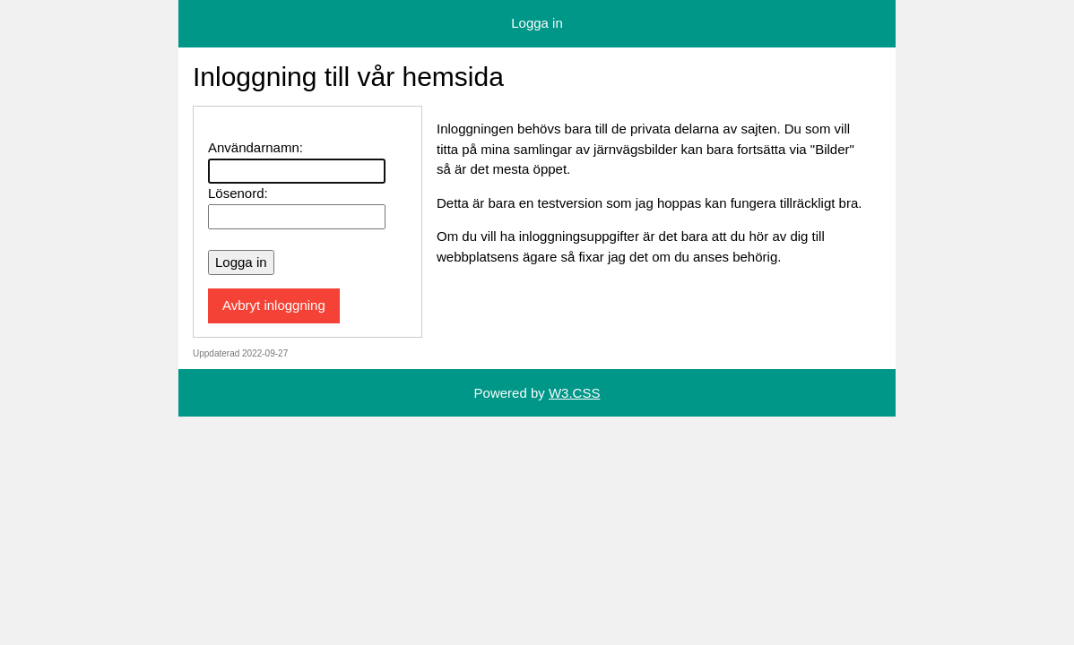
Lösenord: (238, 193)
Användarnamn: (255, 147)
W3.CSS (575, 392)
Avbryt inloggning (273, 305)
